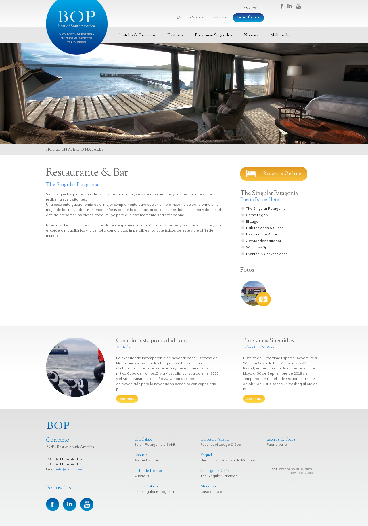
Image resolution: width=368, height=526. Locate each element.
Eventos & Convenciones (267, 253)
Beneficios (248, 17)
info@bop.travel (69, 469)
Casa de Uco (211, 491)
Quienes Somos (190, 17)
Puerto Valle (277, 444)
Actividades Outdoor (263, 241)
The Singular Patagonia (266, 208)
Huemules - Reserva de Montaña (228, 460)
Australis (141, 476)
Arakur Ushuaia (147, 460)
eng (254, 7)
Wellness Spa (258, 247)
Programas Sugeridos (213, 35)
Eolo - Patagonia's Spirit (154, 444)
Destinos (175, 35)
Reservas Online (274, 173)
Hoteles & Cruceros (137, 35)
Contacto (217, 17)
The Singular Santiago (219, 476)
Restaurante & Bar (261, 234)
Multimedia (280, 35)
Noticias (251, 35)
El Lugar (253, 221)
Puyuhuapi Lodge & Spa (220, 444)
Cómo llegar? (257, 215)
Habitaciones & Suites (265, 228)
